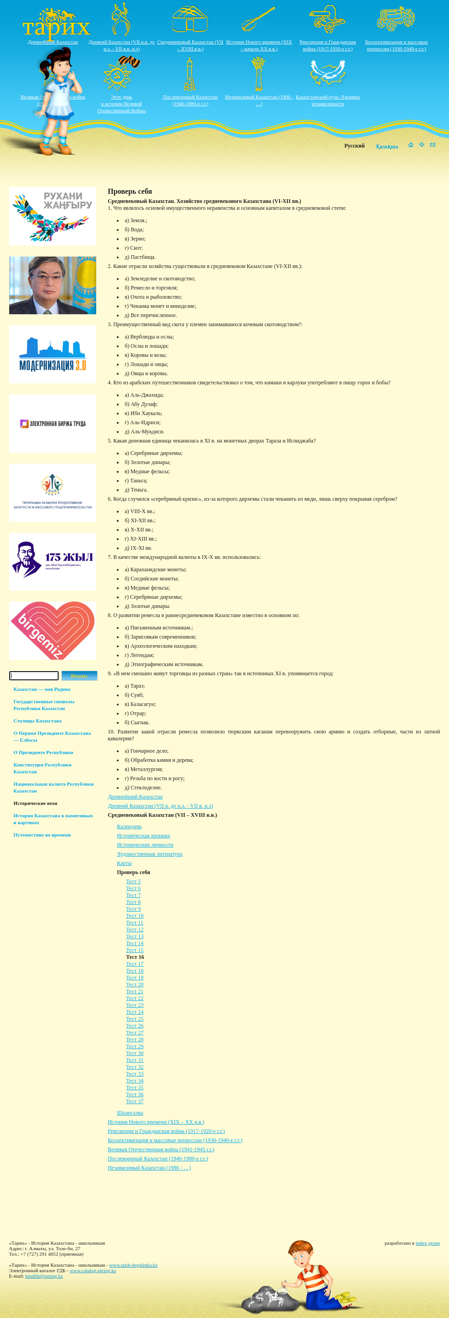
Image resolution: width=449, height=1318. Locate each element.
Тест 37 (134, 1101)
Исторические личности (145, 845)
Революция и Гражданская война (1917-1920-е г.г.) (166, 1131)
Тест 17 (134, 964)
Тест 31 (134, 1060)
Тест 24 (134, 1012)
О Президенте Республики (43, 752)
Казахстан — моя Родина (42, 689)
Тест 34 (134, 1080)
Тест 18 (134, 971)
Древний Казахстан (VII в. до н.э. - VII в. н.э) (160, 806)
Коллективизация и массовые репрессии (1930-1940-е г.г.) (175, 1140)
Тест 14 (134, 943)
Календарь (129, 826)
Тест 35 (134, 1087)
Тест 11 (134, 922)
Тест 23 (134, 1005)
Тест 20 (134, 984)
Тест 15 (134, 950)
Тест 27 (134, 1032)
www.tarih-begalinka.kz (133, 1265)
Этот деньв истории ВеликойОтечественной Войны (122, 103)
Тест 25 (134, 1019)
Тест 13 (134, 936)
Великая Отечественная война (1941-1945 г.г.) (161, 1149)
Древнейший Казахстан (53, 41)
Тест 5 (133, 881)
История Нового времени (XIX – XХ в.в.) (156, 1122)
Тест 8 (133, 902)
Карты (124, 863)
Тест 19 (134, 977)
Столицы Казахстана (38, 720)
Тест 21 (134, 991)
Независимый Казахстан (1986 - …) (149, 1168)
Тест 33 (134, 1074)
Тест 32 (134, 1067)
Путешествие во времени (42, 834)
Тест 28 (134, 1039)
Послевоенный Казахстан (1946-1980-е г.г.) (158, 1158)
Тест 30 (134, 1053)
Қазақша (387, 146)
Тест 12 (134, 929)
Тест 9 (133, 909)
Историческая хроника (143, 835)
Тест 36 (134, 1094)
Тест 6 (133, 888)
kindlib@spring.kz (44, 1276)
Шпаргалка (130, 1113)
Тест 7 (133, 895)
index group (428, 1243)
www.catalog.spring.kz (93, 1270)
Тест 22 (134, 998)
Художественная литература (149, 854)
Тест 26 (134, 1026)
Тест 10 (134, 916)
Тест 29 (134, 1046)
